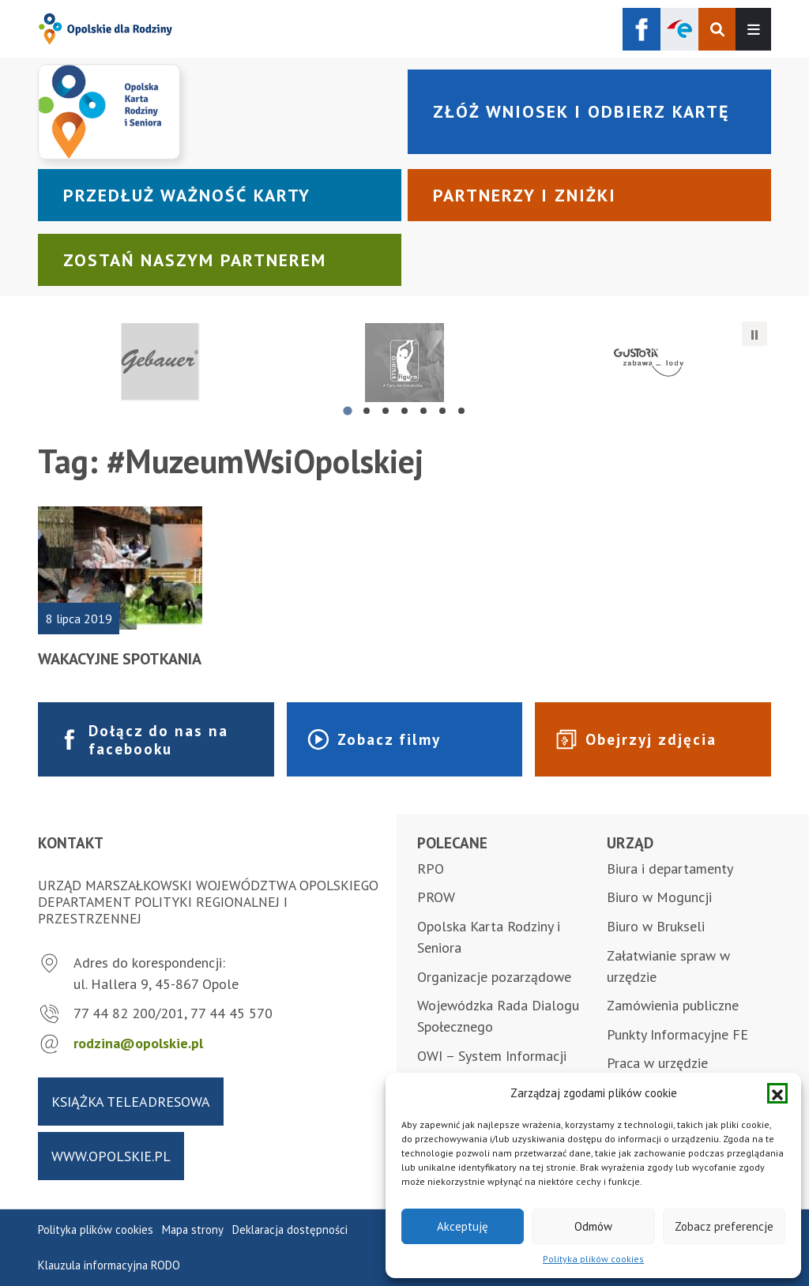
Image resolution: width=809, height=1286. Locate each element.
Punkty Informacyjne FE (677, 1034)
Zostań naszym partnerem (194, 260)
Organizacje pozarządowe (494, 977)
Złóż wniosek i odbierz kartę (581, 111)
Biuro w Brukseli (656, 926)
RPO (430, 868)
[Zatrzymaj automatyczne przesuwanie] (754, 334)
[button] (777, 1093)
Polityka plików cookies (593, 1259)
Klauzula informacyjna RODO (109, 1265)
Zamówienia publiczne (673, 1005)
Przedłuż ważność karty (186, 195)
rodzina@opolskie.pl (138, 1043)
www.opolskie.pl (111, 1156)
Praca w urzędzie (657, 1063)
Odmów (593, 1226)
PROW (436, 897)
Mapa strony (193, 1229)
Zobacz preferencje (724, 1226)
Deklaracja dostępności (290, 1229)
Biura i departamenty (670, 868)
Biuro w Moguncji (659, 897)
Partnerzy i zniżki (524, 195)
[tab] (347, 410)
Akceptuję (462, 1226)
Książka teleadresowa (130, 1101)
